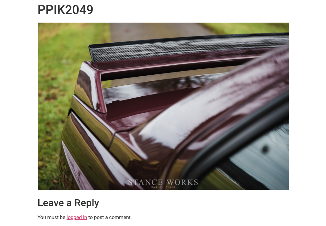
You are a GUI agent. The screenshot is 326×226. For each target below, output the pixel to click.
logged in (77, 217)
